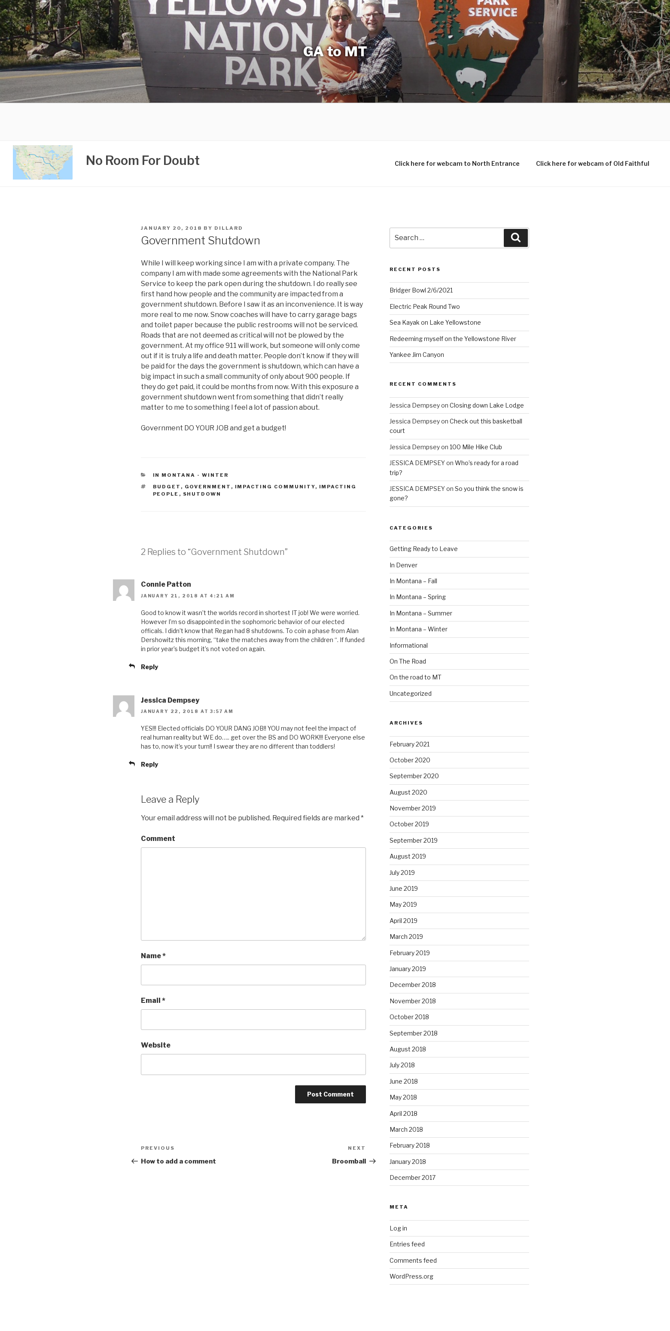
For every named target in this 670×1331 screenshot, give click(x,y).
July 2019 (402, 835)
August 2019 (408, 819)
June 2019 (404, 851)
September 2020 (414, 739)
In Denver (403, 527)
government (208, 450)
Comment (158, 802)
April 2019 (403, 883)
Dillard (228, 191)
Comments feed (413, 1223)
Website (156, 1008)
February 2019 (410, 915)
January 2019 (408, 931)
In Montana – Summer (421, 575)
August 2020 (408, 754)
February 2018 (410, 1108)
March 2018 (406, 1092)
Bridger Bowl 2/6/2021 (421, 253)
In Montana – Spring (418, 559)
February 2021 (409, 706)
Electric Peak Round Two (425, 269)
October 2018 (409, 980)
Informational (409, 608)
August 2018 (408, 1011)
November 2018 (413, 963)
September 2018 (414, 995)
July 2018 (402, 1028)
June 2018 (404, 1044)
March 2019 (406, 899)
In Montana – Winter (419, 592)
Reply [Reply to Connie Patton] (149, 629)
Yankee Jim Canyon (417, 317)
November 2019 (413, 770)
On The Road (408, 623)
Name (153, 918)
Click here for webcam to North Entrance (457, 126)
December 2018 (413, 947)
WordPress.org (411, 1239)
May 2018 (403, 1060)
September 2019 (414, 803)
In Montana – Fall (413, 543)
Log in (398, 1190)
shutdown (202, 457)
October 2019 (409, 787)
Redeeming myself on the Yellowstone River (453, 301)
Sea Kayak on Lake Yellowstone (435, 285)
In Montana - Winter (191, 438)
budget (167, 450)
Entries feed (407, 1207)
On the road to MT (416, 640)
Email (153, 963)
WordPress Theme (456, 1317)
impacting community (275, 450)
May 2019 (403, 867)
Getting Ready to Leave (424, 511)
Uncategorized (411, 656)
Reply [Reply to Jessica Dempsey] (149, 727)
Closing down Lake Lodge (487, 368)
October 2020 (410, 722)
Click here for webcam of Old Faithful (592, 126)
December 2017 (413, 1140)
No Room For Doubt (143, 123)
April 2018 (403, 1076)
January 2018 (408, 1124)
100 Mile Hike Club (476, 409)
